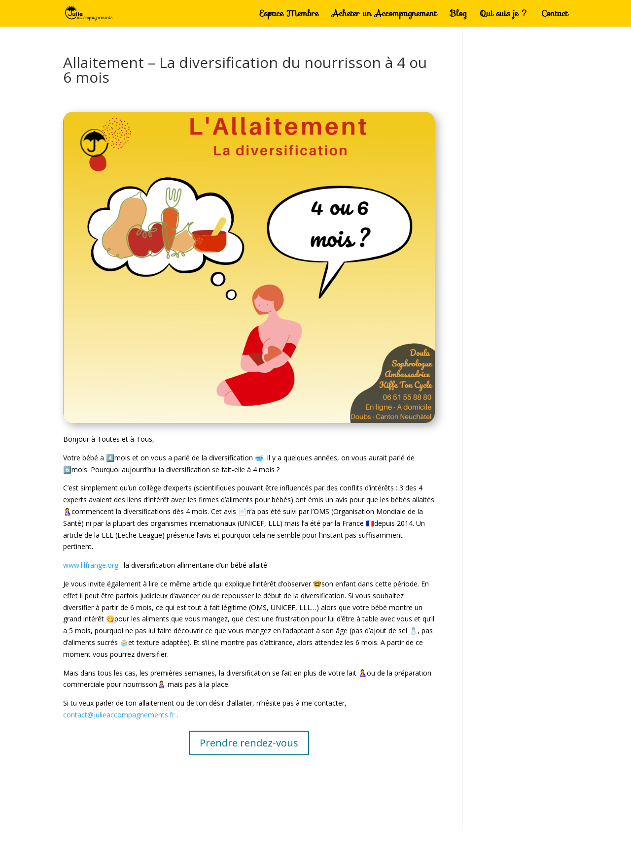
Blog (458, 15)
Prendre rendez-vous (249, 742)
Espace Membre (289, 15)
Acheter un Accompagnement (384, 15)
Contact (554, 15)
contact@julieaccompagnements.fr (119, 714)
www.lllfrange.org (90, 565)
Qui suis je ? (504, 15)
